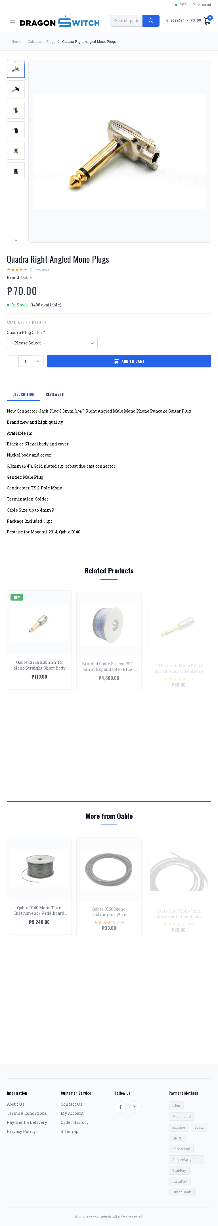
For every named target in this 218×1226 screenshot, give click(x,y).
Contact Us (71, 1104)
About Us (15, 1104)
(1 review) (39, 269)
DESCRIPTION (23, 394)
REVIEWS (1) (55, 394)
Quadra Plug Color (26, 332)
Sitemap (69, 1131)
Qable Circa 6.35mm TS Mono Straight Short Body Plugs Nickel (39, 672)
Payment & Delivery (27, 1122)
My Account (72, 1113)
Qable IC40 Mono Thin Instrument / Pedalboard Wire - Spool (39, 917)
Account (201, 4)
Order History (75, 1122)
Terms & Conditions (27, 1113)
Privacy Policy (21, 1131)
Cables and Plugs (41, 41)
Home (16, 41)
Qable (26, 277)
